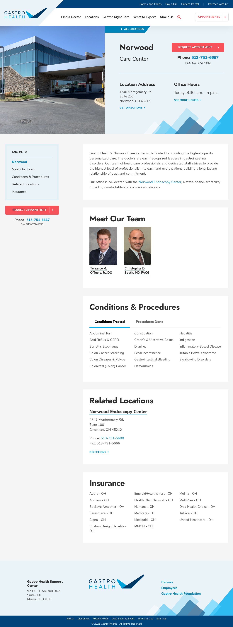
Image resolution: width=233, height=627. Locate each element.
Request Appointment (195, 47)
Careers (167, 582)
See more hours (186, 100)
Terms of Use (145, 618)
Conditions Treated (110, 321)
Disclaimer (83, 618)
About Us (166, 17)
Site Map (161, 618)
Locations (91, 17)
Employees (169, 588)
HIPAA (70, 618)
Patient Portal (190, 4)
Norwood (19, 161)
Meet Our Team (23, 169)
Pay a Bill (171, 4)
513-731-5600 (112, 438)
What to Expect (144, 17)
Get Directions (131, 107)
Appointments (209, 17)
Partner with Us (218, 4)
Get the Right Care (116, 17)
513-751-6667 (205, 57)
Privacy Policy (100, 618)
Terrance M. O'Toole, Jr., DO (101, 270)
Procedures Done (149, 321)
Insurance (19, 191)
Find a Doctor (71, 17)
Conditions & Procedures (30, 176)
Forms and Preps (151, 4)
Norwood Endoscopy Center (160, 182)
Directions (98, 452)
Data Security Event (123, 618)
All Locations (133, 29)
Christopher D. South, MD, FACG (137, 270)
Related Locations (25, 184)
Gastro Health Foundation (181, 594)
